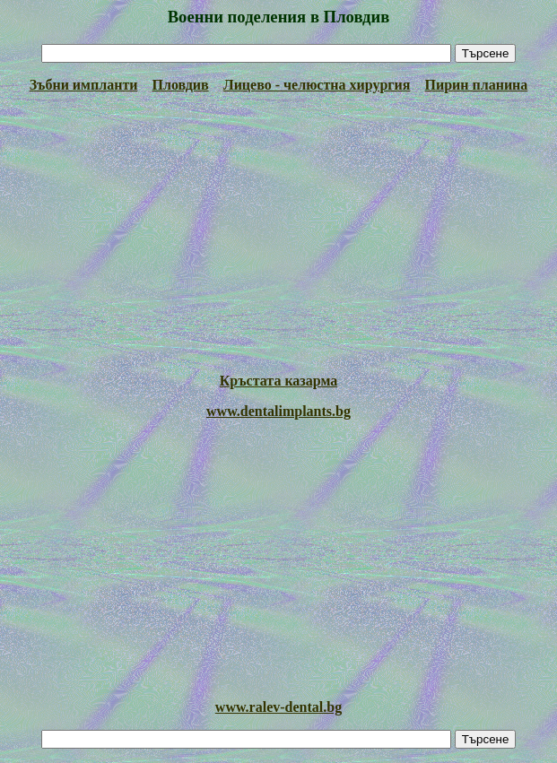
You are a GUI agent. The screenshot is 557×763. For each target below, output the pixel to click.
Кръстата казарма (278, 380)
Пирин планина (475, 84)
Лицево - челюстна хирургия (317, 84)
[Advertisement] (278, 233)
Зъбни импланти (84, 84)
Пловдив (180, 84)
